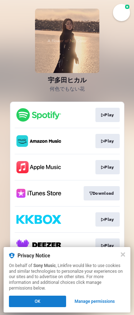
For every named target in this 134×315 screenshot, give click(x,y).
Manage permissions (95, 301)
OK (37, 301)
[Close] (123, 254)
